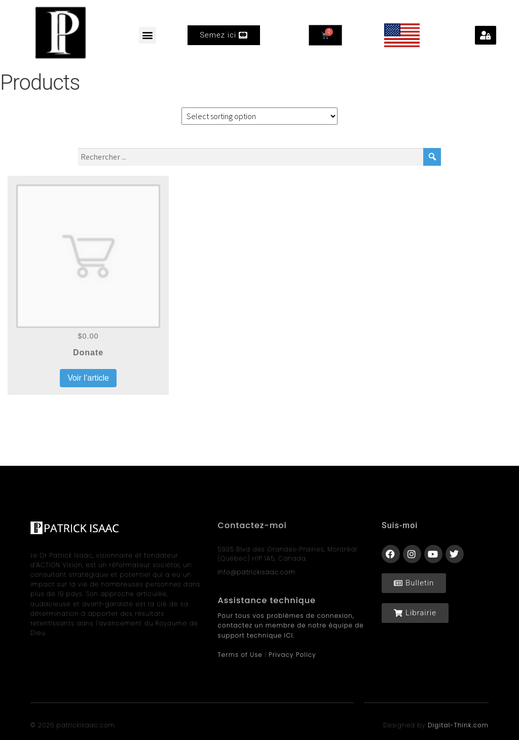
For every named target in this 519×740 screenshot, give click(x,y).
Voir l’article (88, 378)
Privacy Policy (292, 654)
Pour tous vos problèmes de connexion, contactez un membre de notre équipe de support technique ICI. (291, 625)
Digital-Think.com (458, 725)
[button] (147, 35)
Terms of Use (240, 654)
